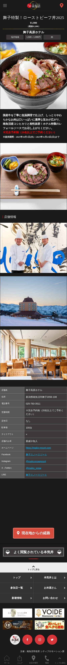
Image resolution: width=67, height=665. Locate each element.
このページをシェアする (20, 659)
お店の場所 (33, 659)
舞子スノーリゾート (36, 454)
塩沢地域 (15, 37)
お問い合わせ (50, 598)
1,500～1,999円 (33, 37)
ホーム (6, 659)
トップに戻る (33, 567)
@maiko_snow (33, 468)
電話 (47, 659)
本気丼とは (50, 577)
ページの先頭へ (60, 659)
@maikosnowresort (36, 461)
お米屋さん (50, 587)
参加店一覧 (16, 587)
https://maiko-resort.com (38, 447)
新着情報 (17, 598)
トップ (16, 577)
